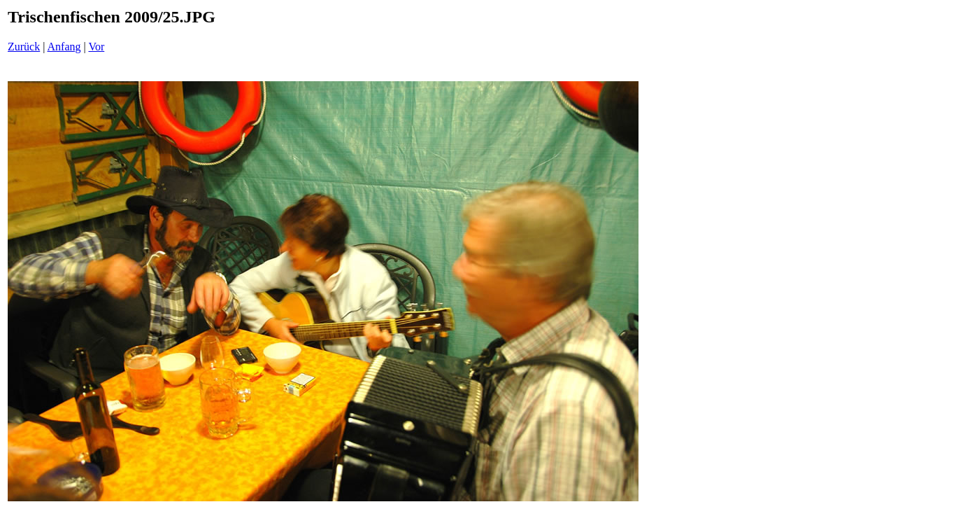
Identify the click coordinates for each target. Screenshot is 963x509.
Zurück (24, 47)
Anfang (64, 47)
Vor (96, 47)
